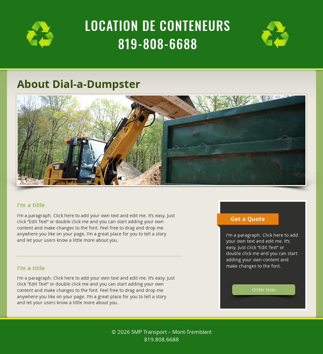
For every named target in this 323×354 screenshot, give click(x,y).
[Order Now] (263, 289)
